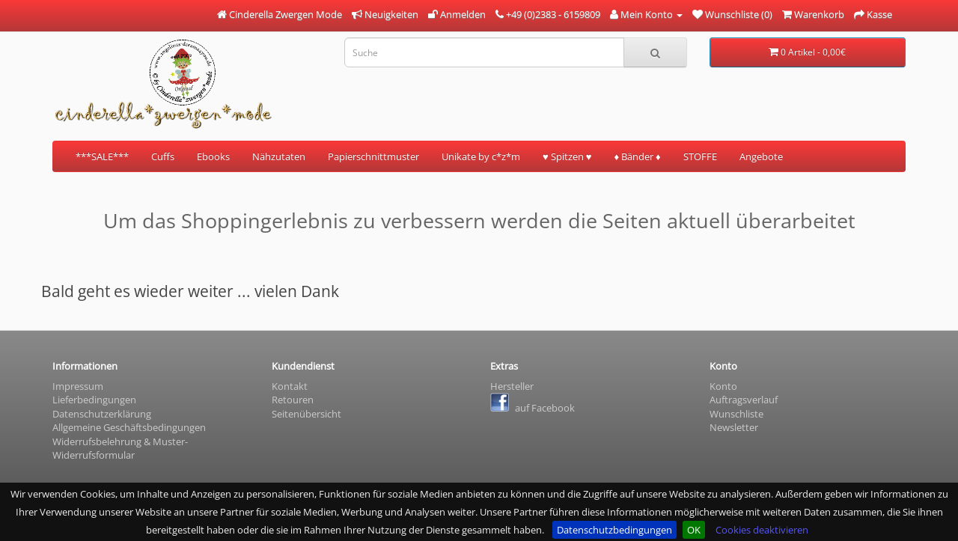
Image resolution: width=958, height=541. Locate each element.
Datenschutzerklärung (101, 414)
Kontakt (290, 386)
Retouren (293, 399)
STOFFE (700, 156)
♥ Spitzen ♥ (567, 156)
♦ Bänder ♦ (637, 156)
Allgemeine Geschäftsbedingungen (129, 427)
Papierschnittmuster (373, 156)
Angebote (761, 156)
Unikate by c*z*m (481, 156)
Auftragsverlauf (744, 399)
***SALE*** (102, 156)
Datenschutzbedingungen (614, 530)
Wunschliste (736, 414)
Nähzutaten (278, 156)
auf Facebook (532, 408)
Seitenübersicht (306, 414)
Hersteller (512, 386)
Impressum (77, 386)
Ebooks (213, 156)
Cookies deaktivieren (762, 530)
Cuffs (162, 156)
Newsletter (734, 427)
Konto (723, 386)
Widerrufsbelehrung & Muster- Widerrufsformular (120, 448)
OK (694, 530)
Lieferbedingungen (94, 399)
